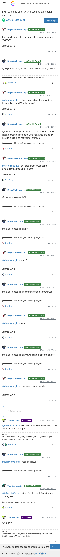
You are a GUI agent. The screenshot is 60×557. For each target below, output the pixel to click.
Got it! (55, 546)
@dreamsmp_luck (11, 100)
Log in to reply (51, 21)
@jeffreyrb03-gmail (11, 462)
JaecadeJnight (14, 420)
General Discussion (16, 20)
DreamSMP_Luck (15, 61)
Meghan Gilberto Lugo (17, 30)
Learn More (40, 553)
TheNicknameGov (15, 486)
